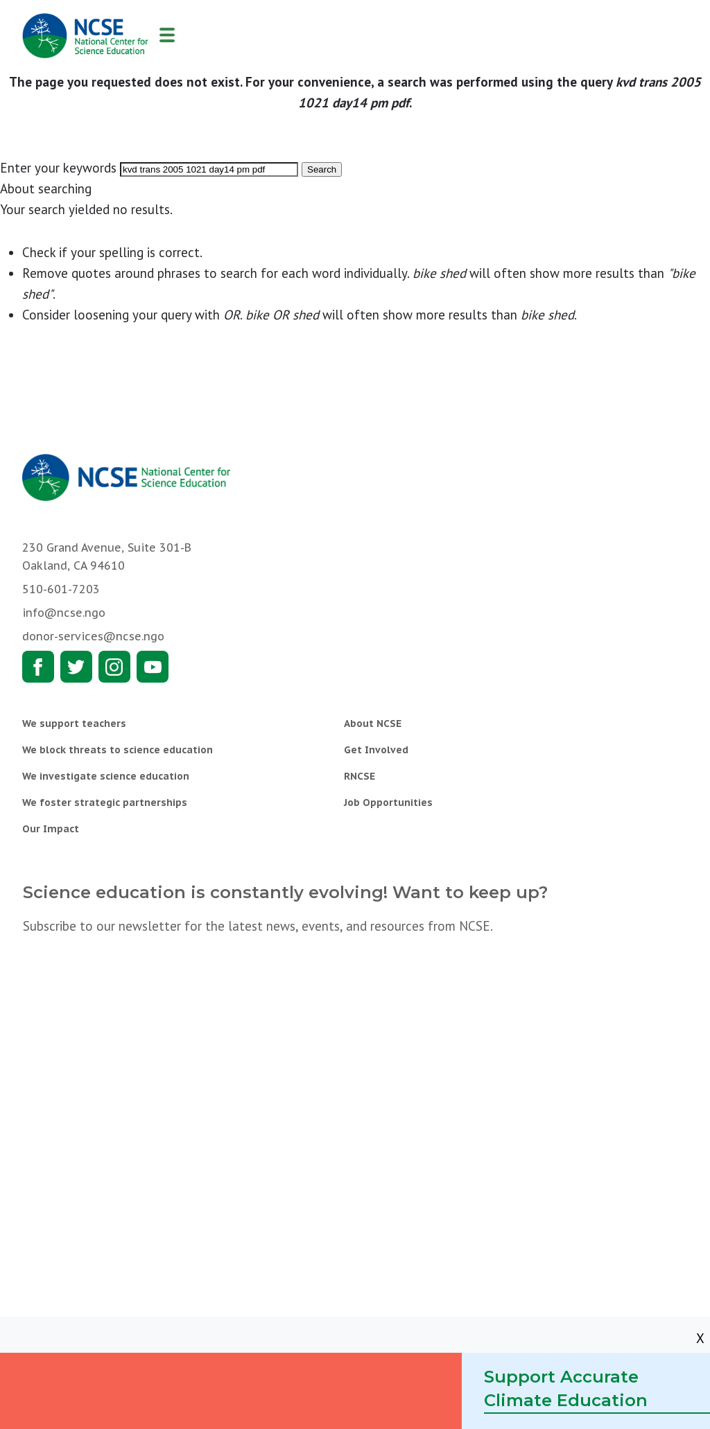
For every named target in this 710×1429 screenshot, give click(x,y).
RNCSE (359, 776)
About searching (46, 188)
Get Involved (376, 750)
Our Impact (50, 829)
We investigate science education (105, 776)
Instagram (114, 667)
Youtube (152, 667)
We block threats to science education (117, 750)
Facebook (38, 667)
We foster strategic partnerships (104, 802)
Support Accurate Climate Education (566, 1388)
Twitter (76, 667)
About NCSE (372, 723)
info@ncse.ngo (63, 613)
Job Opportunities (388, 802)
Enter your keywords (58, 167)
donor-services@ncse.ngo (93, 636)
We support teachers (74, 723)
